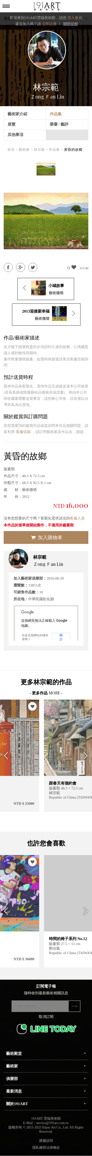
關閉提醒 (70, 24)
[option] (46, 169)
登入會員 (74, 18)
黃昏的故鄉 (73, 149)
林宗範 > (41, 149)
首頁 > (12, 149)
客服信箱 (23, 432)
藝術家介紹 (17, 114)
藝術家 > (26, 149)
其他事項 (15, 135)
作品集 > (56, 149)
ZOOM (83, 268)
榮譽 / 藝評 (59, 124)
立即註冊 (49, 24)
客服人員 (77, 518)
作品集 (56, 114)
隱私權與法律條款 (46, 1150)
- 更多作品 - (46, 693)
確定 (61, 637)
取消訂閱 (46, 1020)
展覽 (11, 124)
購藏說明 (46, 1143)
